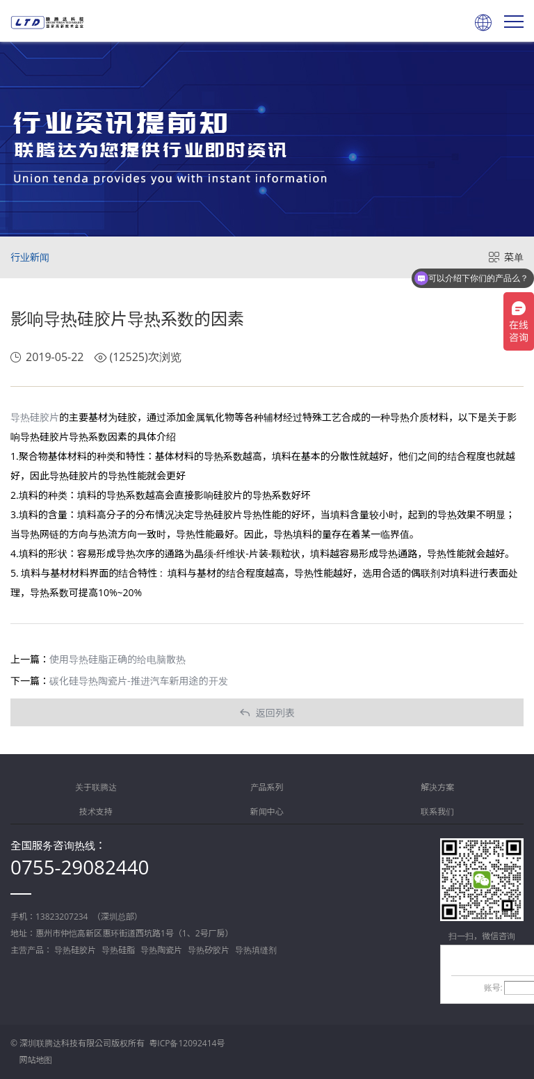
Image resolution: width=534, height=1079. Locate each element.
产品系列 (267, 787)
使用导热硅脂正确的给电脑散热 (117, 659)
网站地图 (35, 1060)
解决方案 (437, 787)
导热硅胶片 (34, 417)
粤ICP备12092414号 (187, 1043)
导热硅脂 (118, 950)
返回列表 (267, 712)
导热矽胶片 (208, 950)
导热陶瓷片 (161, 950)
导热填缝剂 (256, 950)
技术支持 (96, 811)
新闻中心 (267, 811)
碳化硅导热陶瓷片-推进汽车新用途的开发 (138, 680)
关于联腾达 (96, 787)
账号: (493, 987)
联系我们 (437, 811)
